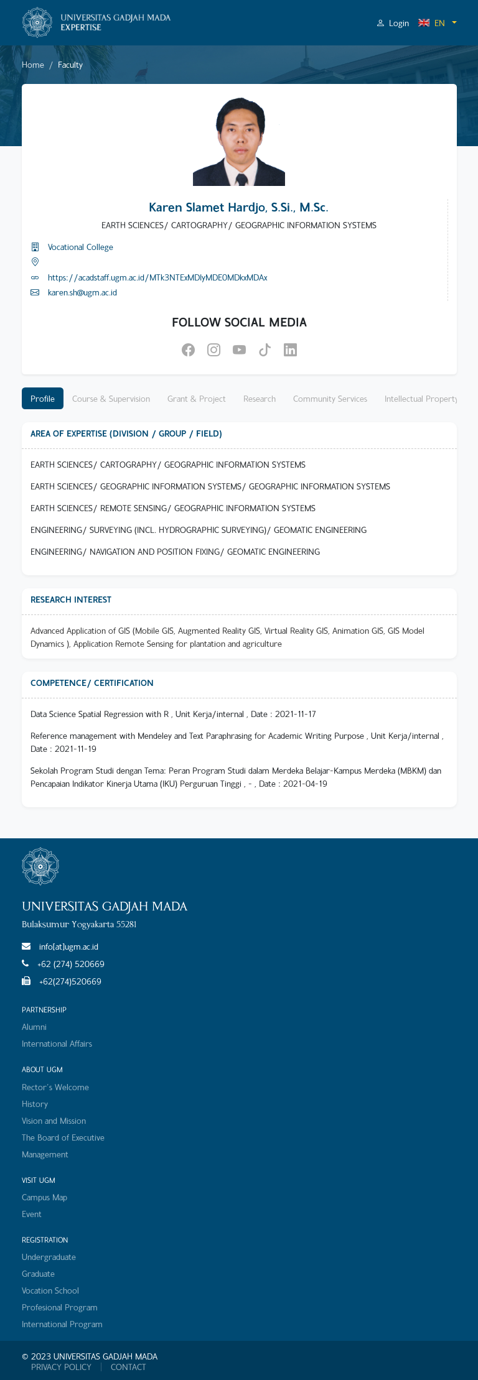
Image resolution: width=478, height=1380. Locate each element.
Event (32, 1213)
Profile (42, 398)
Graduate (38, 1273)
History (35, 1103)
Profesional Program (60, 1307)
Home (33, 64)
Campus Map (44, 1197)
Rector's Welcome (55, 1086)
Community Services (330, 398)
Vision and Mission (54, 1120)
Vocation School (50, 1290)
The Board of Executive (63, 1137)
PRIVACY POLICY (61, 1367)
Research (259, 398)
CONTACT (128, 1367)
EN (431, 22)
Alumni (34, 1026)
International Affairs (57, 1043)
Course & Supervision (111, 398)
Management (45, 1154)
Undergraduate (49, 1256)
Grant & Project (196, 398)
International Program (62, 1323)
